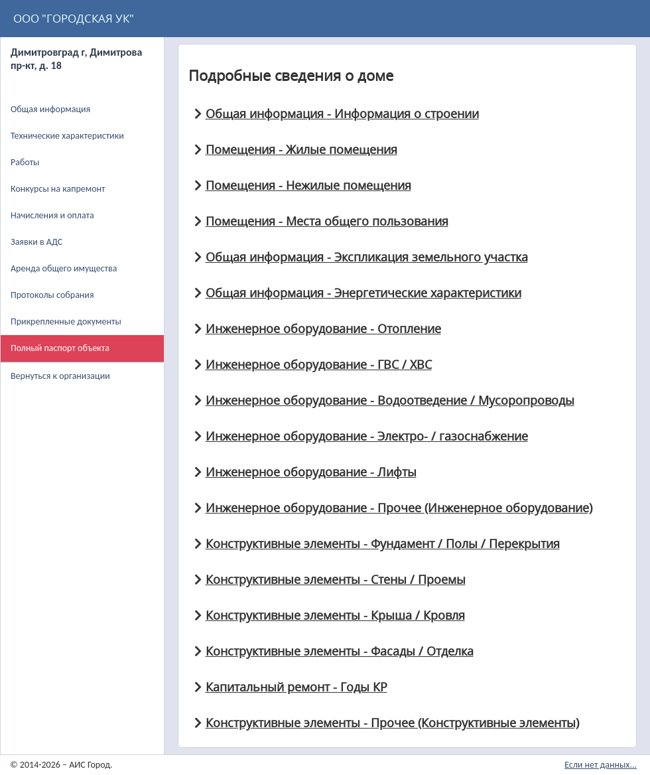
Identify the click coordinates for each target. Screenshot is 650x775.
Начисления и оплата (52, 215)
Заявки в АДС (36, 241)
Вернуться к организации (60, 376)
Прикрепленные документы (66, 321)
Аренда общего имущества (64, 268)
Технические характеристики (67, 135)
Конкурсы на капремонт (58, 188)
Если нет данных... (600, 764)
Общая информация (50, 109)
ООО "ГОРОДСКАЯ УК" (73, 18)
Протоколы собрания (52, 295)
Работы (25, 162)
